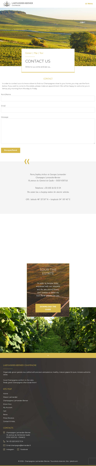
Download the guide (48, 308)
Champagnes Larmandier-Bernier (15, 401)
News (5, 414)
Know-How (7, 404)
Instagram (10, 449)
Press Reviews (8, 418)
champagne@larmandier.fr (21, 445)
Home (5, 394)
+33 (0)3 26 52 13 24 (16, 441)
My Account (7, 407)
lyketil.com (74, 461)
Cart (4, 411)
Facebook (24, 449)
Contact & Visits (9, 421)
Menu (90, 4)
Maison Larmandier (10, 397)
